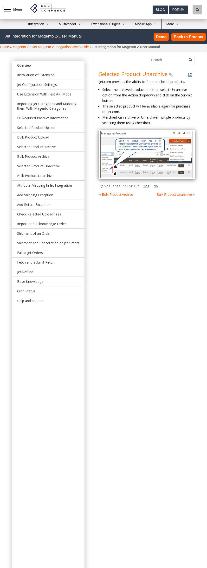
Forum (178, 10)
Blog (160, 10)
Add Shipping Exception (35, 195)
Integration (36, 24)
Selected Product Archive (36, 147)
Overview (24, 65)
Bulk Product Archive (33, 156)
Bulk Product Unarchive (35, 175)
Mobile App (143, 24)
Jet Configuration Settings (37, 84)
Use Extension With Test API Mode (44, 94)
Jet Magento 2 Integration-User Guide (60, 47)
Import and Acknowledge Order (41, 223)
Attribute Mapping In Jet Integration (44, 185)
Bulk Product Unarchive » (176, 194)
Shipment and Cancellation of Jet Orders (48, 243)
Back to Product (188, 37)
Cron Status (26, 291)
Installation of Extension (36, 75)
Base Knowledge (30, 281)
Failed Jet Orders (30, 252)
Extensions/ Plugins (105, 24)
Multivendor (67, 24)
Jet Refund (25, 272)
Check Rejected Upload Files (39, 214)
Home (4, 47)
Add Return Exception (34, 204)
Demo (161, 37)
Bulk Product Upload (33, 137)
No (156, 186)
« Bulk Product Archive (116, 194)
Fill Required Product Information (43, 118)
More (170, 24)
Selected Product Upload (36, 127)
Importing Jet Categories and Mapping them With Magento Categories (46, 106)
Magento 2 (21, 47)
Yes (146, 186)
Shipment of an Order (34, 233)
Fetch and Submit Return (36, 262)
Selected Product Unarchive (38, 166)
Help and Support (30, 300)
